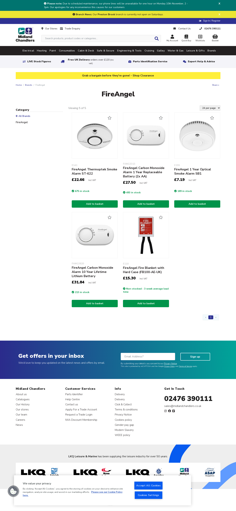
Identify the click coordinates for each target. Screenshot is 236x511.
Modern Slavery (124, 430)
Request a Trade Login (78, 414)
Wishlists (200, 38)
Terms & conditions (126, 409)
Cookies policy (123, 420)
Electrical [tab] (28, 50)
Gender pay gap (124, 425)
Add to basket (94, 204)
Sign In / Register (211, 20)
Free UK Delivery (91, 61)
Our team (21, 414)
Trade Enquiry (70, 28)
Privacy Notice (170, 363)
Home (19, 85)
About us (21, 394)
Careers (20, 420)
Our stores (22, 409)
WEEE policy (122, 435)
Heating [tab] (42, 50)
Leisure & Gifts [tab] (195, 50)
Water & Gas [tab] (176, 50)
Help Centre (72, 399)
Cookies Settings (148, 495)
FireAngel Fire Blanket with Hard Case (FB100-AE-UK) (143, 270)
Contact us (71, 404)
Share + (215, 85)
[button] (13, 491)
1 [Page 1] (211, 317)
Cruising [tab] (149, 50)
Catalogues (23, 399)
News (19, 425)
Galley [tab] (161, 50)
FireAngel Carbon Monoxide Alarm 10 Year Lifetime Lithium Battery (92, 272)
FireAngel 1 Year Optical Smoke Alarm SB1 (192, 171)
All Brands (23, 116)
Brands (28, 85)
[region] (102, 490)
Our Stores (49, 28)
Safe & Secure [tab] (105, 50)
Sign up (195, 357)
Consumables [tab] (67, 50)
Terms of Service (185, 366)
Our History (23, 404)
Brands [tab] (211, 50)
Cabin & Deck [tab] (86, 50)
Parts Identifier (74, 394)
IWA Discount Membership (81, 420)
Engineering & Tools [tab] (129, 50)
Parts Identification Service (150, 61)
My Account (172, 38)
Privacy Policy (169, 366)
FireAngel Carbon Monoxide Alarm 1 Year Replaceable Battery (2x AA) (143, 172)
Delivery (120, 394)
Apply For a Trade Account (81, 409)
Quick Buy (186, 38)
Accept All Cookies (148, 485)
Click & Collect (123, 404)
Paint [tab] (53, 50)
